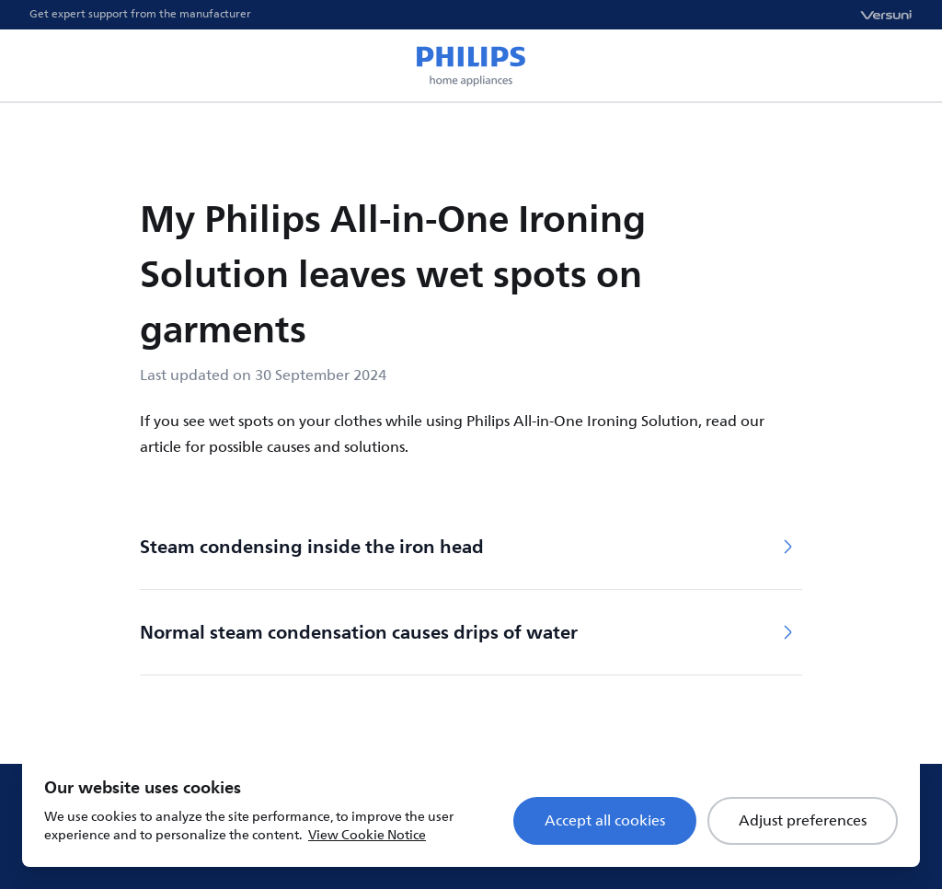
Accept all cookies (605, 821)
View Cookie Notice (367, 835)
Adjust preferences (803, 821)
